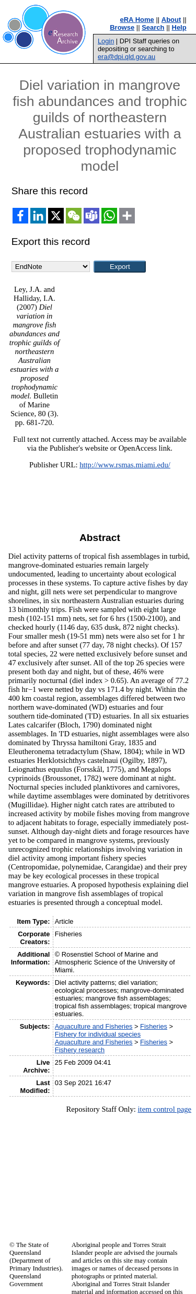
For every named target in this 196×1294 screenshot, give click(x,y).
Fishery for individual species (98, 1034)
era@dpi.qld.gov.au (126, 57)
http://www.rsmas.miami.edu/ (124, 465)
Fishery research (80, 1050)
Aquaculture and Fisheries (94, 1026)
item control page (164, 1109)
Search (153, 27)
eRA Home (137, 19)
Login (106, 41)
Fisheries (153, 1026)
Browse (122, 27)
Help (179, 27)
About (171, 19)
